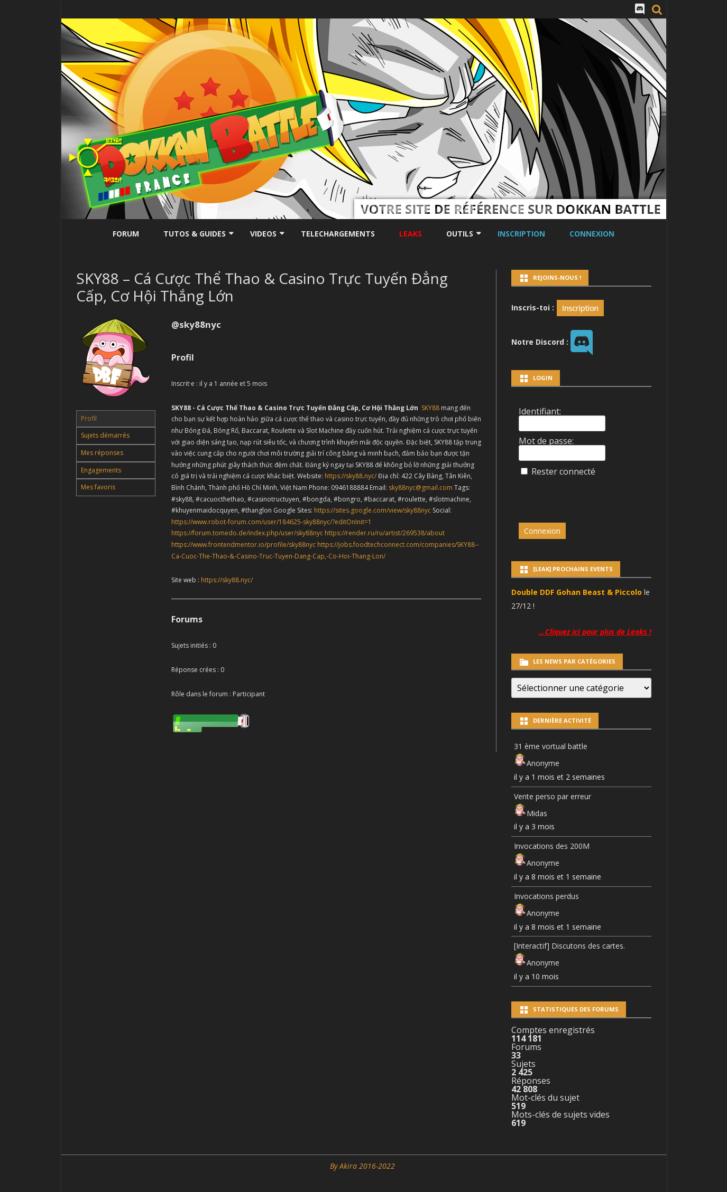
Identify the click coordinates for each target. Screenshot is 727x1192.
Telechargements (338, 234)
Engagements (101, 470)
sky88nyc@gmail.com (421, 487)
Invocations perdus (546, 896)
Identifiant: (540, 411)
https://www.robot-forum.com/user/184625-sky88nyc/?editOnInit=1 (271, 521)
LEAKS (410, 234)
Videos (263, 234)
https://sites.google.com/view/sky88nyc (372, 510)
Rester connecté (563, 471)
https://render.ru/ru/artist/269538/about (385, 532)
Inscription (521, 234)
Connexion (591, 234)
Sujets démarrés (105, 435)
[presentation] (591, 494)
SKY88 (430, 407)
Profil (89, 418)
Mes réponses (102, 452)
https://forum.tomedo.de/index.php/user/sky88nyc (247, 532)
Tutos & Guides (194, 234)
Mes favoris (98, 487)
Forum (126, 234)
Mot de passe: (546, 441)
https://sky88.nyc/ (350, 475)
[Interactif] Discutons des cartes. (569, 946)
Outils (459, 234)
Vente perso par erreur (552, 796)
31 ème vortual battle (550, 746)
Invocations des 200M (552, 846)
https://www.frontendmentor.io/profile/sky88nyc (243, 544)
